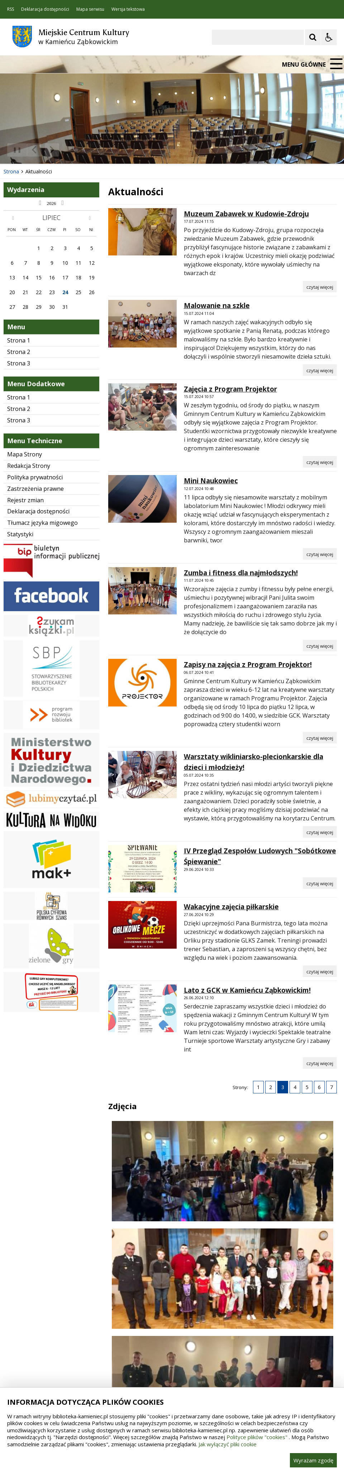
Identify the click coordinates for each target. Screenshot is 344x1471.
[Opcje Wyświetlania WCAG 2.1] (329, 37)
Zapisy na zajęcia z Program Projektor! (248, 664)
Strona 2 (18, 352)
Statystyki (20, 534)
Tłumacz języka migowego (42, 523)
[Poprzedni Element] (34, 150)
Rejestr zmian (25, 500)
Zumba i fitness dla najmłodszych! (241, 573)
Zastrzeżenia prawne (35, 489)
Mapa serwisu (90, 9)
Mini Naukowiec (211, 480)
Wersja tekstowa (128, 9)
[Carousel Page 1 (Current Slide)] (69, 150)
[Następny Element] (52, 150)
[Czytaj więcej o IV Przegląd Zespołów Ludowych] (320, 883)
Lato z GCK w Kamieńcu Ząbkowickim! (247, 990)
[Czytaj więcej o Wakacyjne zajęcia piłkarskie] (320, 971)
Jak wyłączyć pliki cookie (228, 1444)
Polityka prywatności (35, 477)
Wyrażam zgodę (313, 1460)
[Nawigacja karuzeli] (43, 150)
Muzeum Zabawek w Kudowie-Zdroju (246, 214)
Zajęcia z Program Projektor (230, 389)
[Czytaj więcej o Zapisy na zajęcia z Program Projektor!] (320, 737)
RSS (10, 9)
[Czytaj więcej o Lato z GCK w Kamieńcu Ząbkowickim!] (320, 1063)
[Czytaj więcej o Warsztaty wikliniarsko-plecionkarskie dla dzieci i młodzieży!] (320, 832)
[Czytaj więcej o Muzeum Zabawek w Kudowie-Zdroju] (320, 286)
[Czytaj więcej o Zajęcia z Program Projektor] (320, 462)
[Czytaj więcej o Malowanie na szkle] (320, 370)
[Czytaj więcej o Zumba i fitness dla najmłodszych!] (320, 645)
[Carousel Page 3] (83, 150)
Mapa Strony (24, 454)
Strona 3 (18, 363)
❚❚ (14, 150)
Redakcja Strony (28, 466)
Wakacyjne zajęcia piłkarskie (231, 906)
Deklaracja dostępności (45, 9)
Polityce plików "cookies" (256, 1437)
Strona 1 (18, 340)
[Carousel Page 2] (76, 150)
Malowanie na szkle (217, 305)
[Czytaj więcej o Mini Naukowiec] (320, 554)
